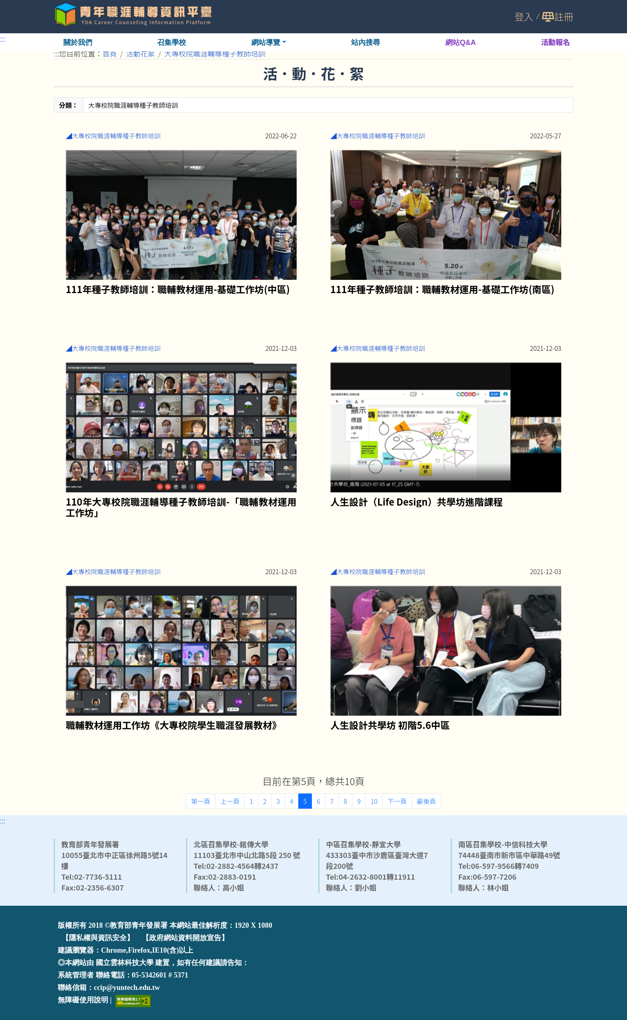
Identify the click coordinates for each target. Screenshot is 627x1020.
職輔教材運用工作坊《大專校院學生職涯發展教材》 (173, 724)
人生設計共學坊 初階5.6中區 (390, 724)
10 (373, 801)
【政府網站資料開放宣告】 (185, 938)
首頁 (110, 53)
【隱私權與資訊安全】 (98, 938)
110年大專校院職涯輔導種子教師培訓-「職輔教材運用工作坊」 (181, 506)
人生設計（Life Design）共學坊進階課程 (416, 501)
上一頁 (229, 801)
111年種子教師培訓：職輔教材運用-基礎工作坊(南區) (442, 288)
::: (3, 38)
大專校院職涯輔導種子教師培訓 (214, 53)
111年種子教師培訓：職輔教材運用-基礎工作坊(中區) (178, 288)
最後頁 (426, 801)
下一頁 (397, 801)
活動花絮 (140, 53)
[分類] (328, 105)
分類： (68, 105)
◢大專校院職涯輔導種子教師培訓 (113, 135)
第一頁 (200, 801)
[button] (269, 42)
